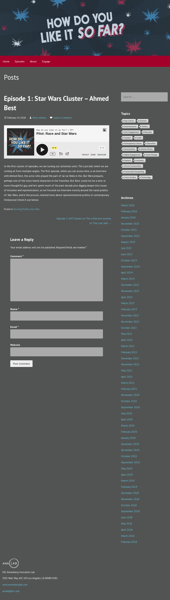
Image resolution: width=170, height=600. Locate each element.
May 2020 (126, 413)
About (33, 61)
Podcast (127, 160)
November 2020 (130, 395)
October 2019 (129, 456)
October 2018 (129, 505)
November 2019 (130, 450)
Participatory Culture (133, 143)
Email (14, 327)
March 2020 (127, 425)
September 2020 (130, 407)
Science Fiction (146, 149)
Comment (17, 256)
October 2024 (129, 260)
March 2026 (127, 205)
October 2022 (129, 327)
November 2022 (130, 321)
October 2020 (129, 401)
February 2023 (129, 309)
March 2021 (127, 382)
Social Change (151, 155)
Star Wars (35, 209)
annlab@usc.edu (10, 591)
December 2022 (130, 315)
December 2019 (130, 444)
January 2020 (128, 437)
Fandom (127, 138)
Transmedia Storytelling (134, 172)
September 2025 (130, 236)
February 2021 (129, 388)
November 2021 (130, 364)
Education (151, 143)
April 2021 (127, 376)
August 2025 (128, 242)
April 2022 (127, 340)
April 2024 (127, 272)
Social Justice (129, 149)
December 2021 (130, 358)
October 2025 (129, 229)
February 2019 (129, 486)
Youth (138, 138)
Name (14, 309)
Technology (146, 177)
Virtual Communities (132, 166)
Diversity (18, 209)
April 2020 (127, 419)
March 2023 (127, 303)
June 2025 (126, 254)
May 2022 (126, 333)
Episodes (20, 61)
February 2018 (129, 541)
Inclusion (140, 160)
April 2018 (127, 529)
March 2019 (127, 480)
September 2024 (130, 266)
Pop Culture (129, 121)
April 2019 (127, 474)
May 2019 (126, 468)
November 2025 (130, 223)
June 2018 (126, 517)
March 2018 (127, 535)
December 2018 (130, 493)
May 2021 (126, 370)
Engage (46, 61)
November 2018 (130, 499)
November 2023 (130, 291)
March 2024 (127, 278)
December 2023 (130, 284)
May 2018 (126, 523)
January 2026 (128, 217)
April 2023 (127, 297)
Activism (143, 121)
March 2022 (127, 346)
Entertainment (130, 126)
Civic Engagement (131, 132)
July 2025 (126, 248)
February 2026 (129, 211)
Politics (26, 209)
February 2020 (129, 431)
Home (6, 61)
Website (15, 344)
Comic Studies (130, 177)
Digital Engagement (132, 155)
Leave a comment (63, 117)
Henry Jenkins (39, 117)
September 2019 (130, 462)
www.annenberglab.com (14, 584)
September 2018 (130, 511)
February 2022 (129, 352)
